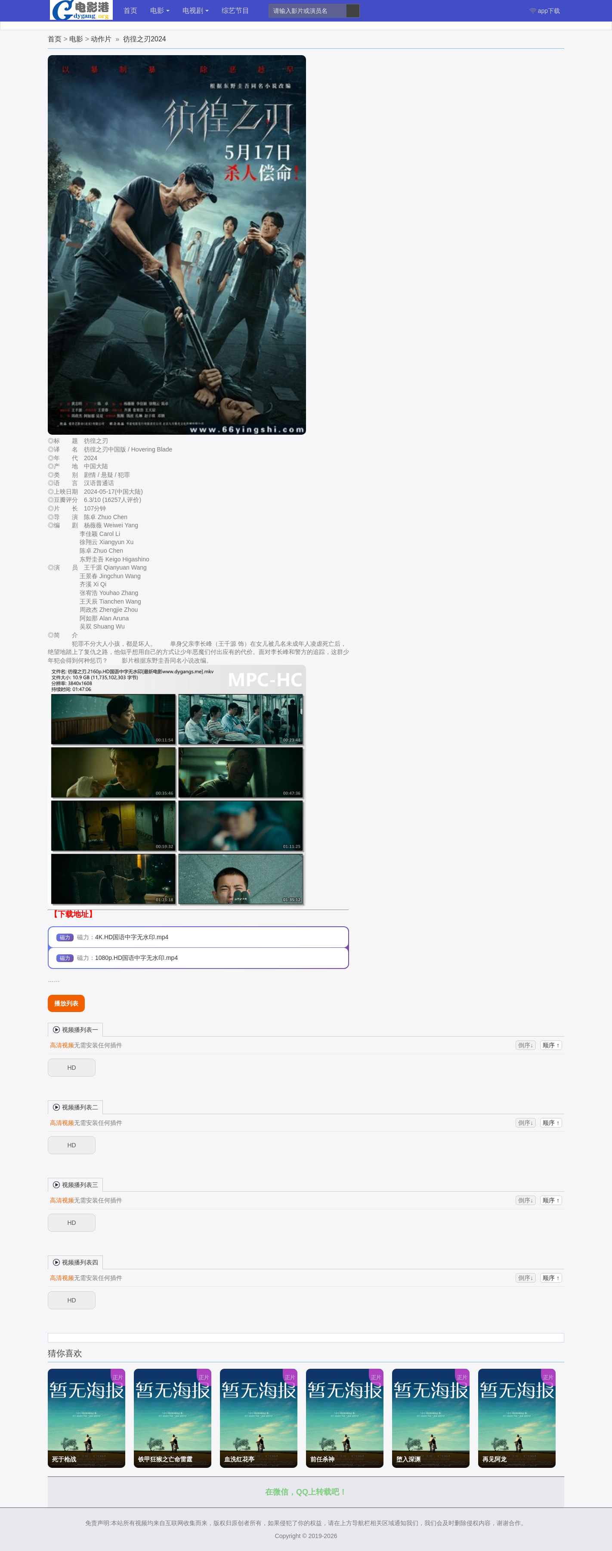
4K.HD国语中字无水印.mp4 (131, 937)
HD (71, 1067)
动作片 (101, 39)
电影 (160, 10)
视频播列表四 (75, 1262)
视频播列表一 (75, 1029)
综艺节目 (235, 10)
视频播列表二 (75, 1107)
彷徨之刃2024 (144, 39)
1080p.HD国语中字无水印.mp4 (136, 957)
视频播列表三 (75, 1184)
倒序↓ (525, 1045)
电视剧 (195, 10)
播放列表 (66, 1003)
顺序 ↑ (551, 1045)
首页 (130, 10)
